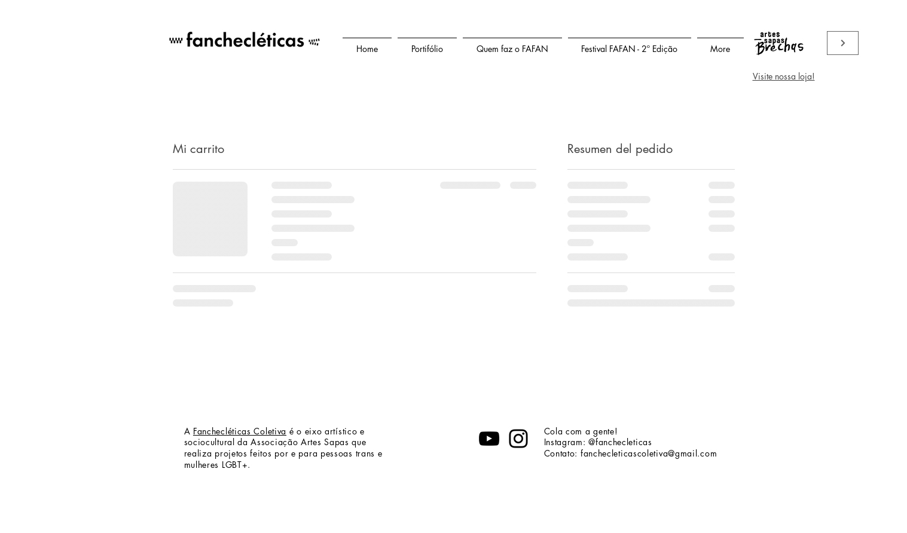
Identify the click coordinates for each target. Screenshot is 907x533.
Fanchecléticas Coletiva (239, 431)
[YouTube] (489, 438)
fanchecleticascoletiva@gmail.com (649, 453)
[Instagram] (518, 438)
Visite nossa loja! (784, 76)
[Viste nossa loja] (843, 43)
